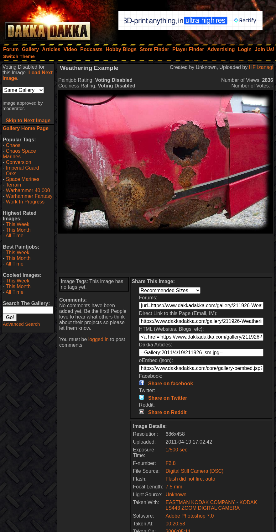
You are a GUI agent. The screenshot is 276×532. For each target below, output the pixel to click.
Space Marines (22, 179)
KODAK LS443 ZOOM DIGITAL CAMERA (211, 505)
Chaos (13, 145)
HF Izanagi (261, 67)
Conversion (18, 162)
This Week (17, 224)
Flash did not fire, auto (190, 479)
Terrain (13, 184)
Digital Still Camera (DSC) (195, 471)
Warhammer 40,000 (28, 190)
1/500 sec (176, 449)
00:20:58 (175, 523)
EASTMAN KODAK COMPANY (200, 502)
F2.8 (171, 463)
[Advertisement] (166, 253)
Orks (11, 173)
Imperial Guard (22, 168)
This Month (18, 230)
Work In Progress (25, 201)
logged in (98, 339)
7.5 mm (174, 486)
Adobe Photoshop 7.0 (190, 516)
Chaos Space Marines (19, 153)
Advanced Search (21, 324)
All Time (14, 235)
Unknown (176, 494)
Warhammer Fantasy (29, 196)
